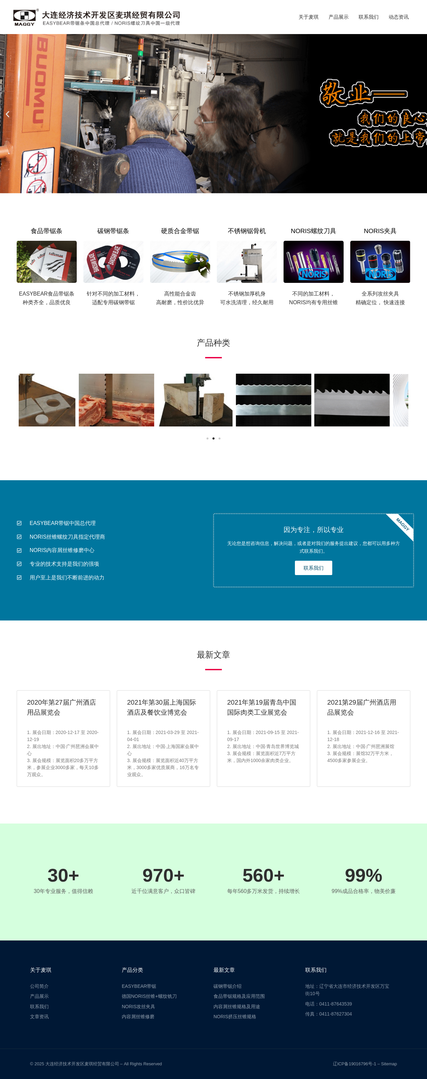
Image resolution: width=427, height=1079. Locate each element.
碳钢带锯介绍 (228, 986)
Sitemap (389, 1063)
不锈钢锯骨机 (247, 230)
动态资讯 (399, 17)
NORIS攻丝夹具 (138, 1006)
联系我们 (369, 17)
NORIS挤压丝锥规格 (235, 1016)
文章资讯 (39, 1016)
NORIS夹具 (380, 230)
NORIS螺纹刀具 (313, 230)
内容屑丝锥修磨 (138, 1016)
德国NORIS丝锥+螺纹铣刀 (149, 996)
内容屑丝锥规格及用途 (237, 1006)
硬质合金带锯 (180, 230)
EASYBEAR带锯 (139, 986)
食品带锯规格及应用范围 (239, 996)
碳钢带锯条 (113, 230)
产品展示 (339, 17)
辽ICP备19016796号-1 (354, 1063)
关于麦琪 (309, 17)
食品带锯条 (46, 230)
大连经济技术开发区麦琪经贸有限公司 (82, 1063)
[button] (7, 114)
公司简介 (39, 986)
